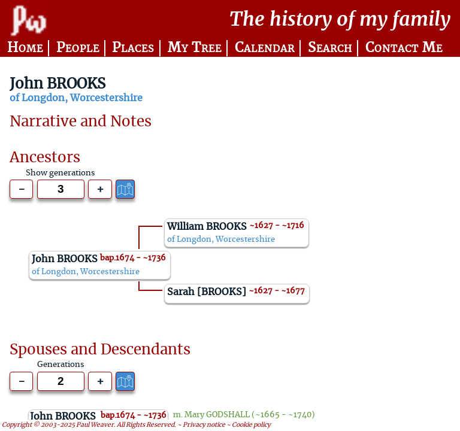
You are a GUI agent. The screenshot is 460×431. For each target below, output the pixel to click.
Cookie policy (251, 426)
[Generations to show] (60, 189)
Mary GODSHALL (217, 415)
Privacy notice (204, 426)
